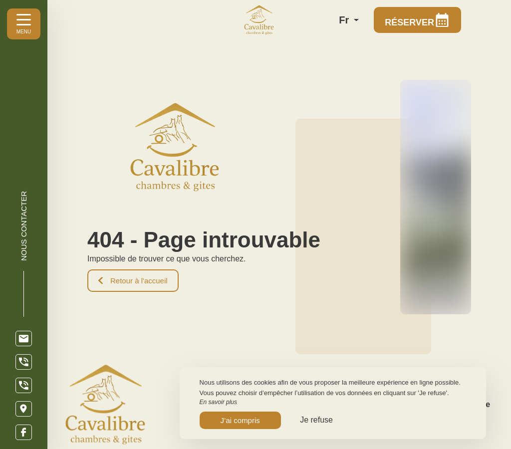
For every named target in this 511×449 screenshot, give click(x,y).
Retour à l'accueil (133, 280)
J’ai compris (240, 420)
